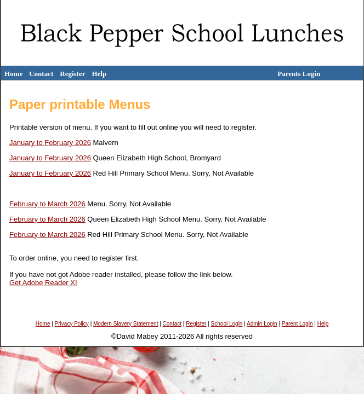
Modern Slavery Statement (125, 324)
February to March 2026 (47, 204)
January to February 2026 (50, 142)
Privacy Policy (72, 324)
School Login (227, 324)
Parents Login (298, 73)
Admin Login (262, 324)
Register (72, 73)
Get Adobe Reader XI (43, 283)
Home (13, 73)
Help (99, 73)
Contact (41, 73)
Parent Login (297, 324)
